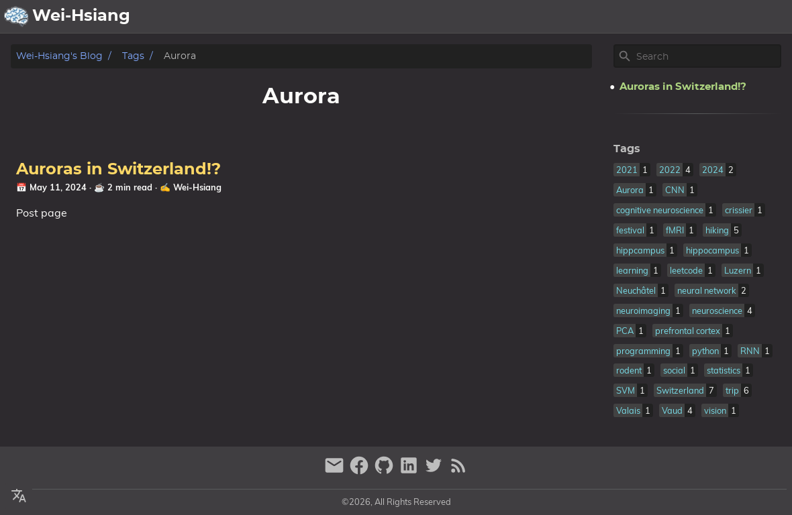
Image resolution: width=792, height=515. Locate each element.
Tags (133, 56)
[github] (385, 471)
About (523, 16)
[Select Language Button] (450, 17)
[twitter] (435, 471)
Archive (572, 16)
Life (732, 16)
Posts (695, 16)
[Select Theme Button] (484, 17)
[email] (336, 471)
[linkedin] (410, 471)
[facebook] (360, 471)
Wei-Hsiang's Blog (59, 56)
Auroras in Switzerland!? (118, 170)
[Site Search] (707, 56)
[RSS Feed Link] (458, 471)
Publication (637, 16)
